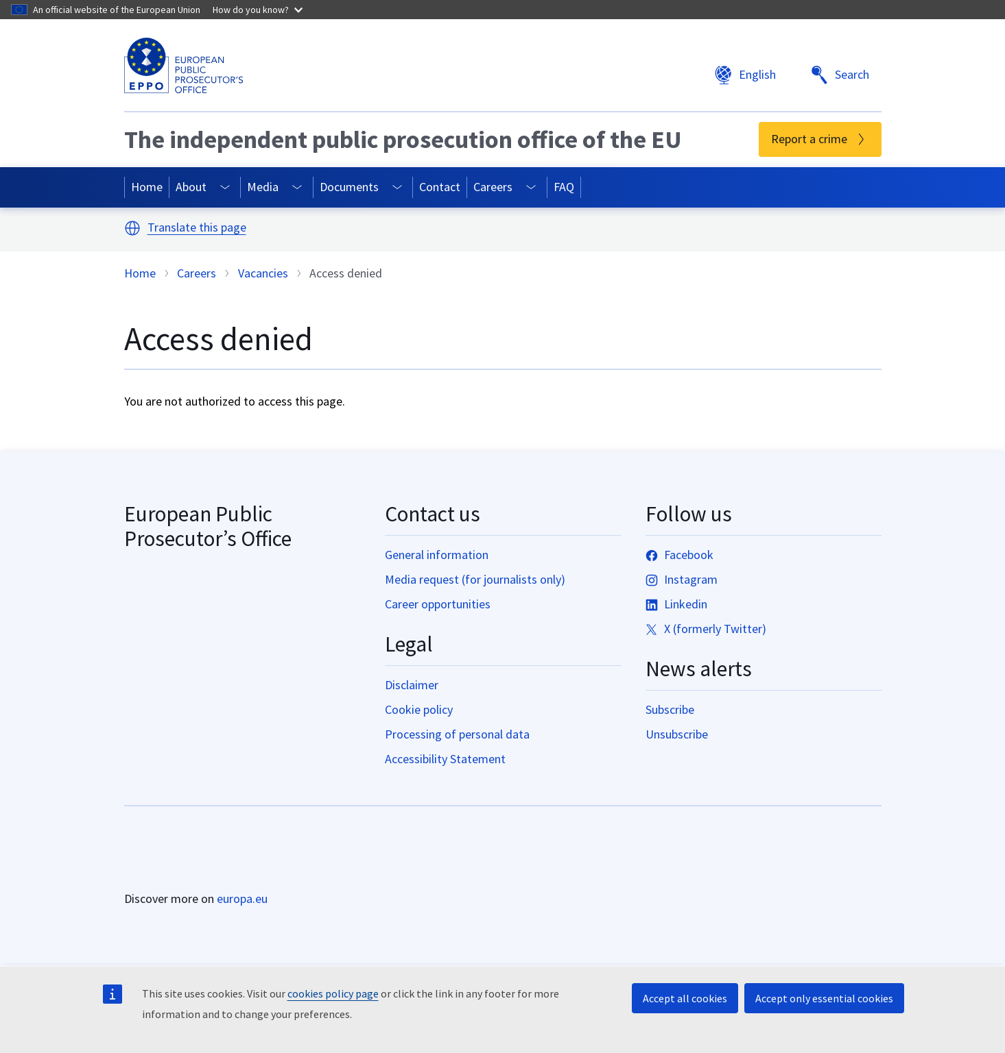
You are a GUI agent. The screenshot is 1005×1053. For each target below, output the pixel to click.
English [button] (745, 75)
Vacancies (263, 273)
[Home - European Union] (185, 860)
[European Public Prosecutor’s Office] (183, 65)
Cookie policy (419, 709)
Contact (439, 187)
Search (839, 75)
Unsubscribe (677, 734)
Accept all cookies (685, 998)
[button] (132, 228)
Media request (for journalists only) (475, 579)
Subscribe (670, 709)
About (191, 187)
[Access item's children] (224, 187)
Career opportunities (437, 604)
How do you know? (258, 9)
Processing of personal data (457, 734)
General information (436, 554)
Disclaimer (411, 685)
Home (147, 187)
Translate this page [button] (196, 228)
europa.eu (242, 898)
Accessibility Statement (445, 759)
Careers (492, 187)
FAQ (564, 187)
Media (263, 187)
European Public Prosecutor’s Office (208, 526)
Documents (349, 187)
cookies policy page (333, 993)
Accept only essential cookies (824, 998)
